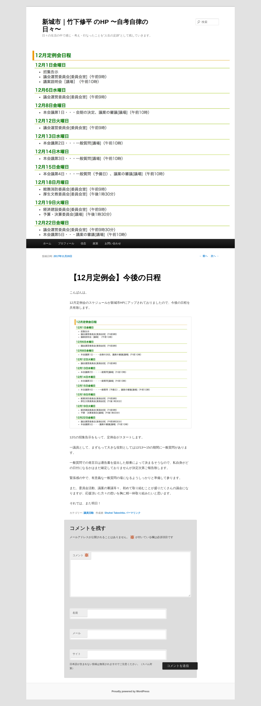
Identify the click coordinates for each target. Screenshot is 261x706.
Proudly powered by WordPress (130, 691)
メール (77, 633)
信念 (83, 243)
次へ (215, 256)
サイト (77, 653)
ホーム (47, 243)
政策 (95, 243)
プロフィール (66, 243)
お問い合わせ (113, 243)
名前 (75, 612)
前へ (203, 256)
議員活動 (89, 512)
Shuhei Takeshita (114, 512)
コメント (81, 555)
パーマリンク (133, 512)
